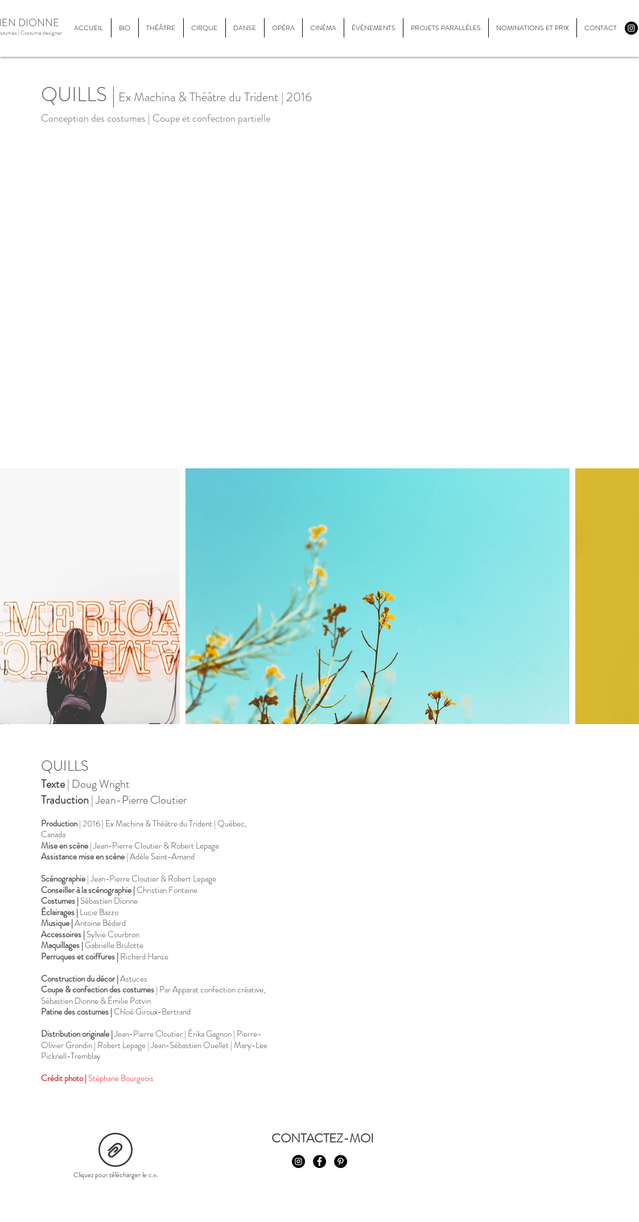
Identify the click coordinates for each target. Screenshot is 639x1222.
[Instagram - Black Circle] (631, 28)
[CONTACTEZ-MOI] (322, 1139)
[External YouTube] (439, 867)
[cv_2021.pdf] (115, 1151)
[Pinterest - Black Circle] (340, 1161)
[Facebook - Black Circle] (319, 1161)
